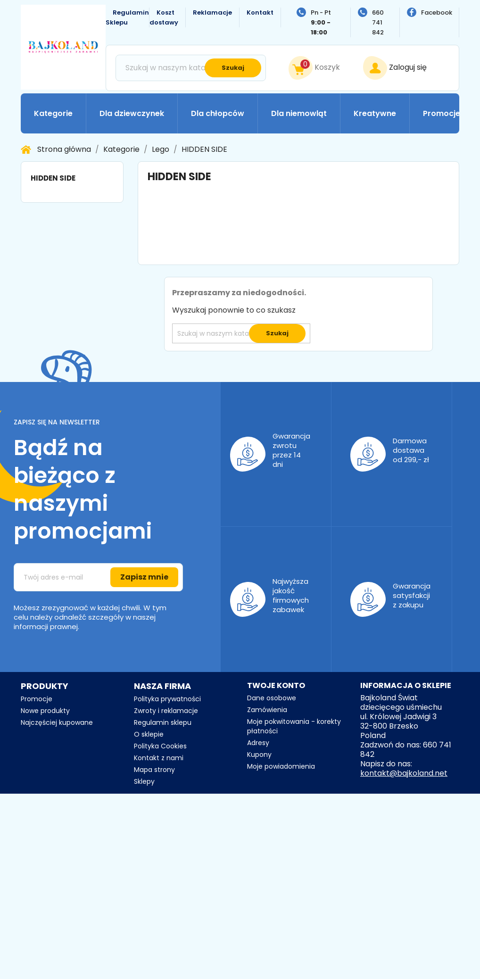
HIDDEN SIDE (53, 178)
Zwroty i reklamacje (166, 710)
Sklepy (144, 781)
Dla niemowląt (299, 113)
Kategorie (53, 113)
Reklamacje (212, 12)
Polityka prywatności (167, 699)
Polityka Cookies (160, 746)
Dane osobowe (271, 698)
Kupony (259, 754)
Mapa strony (154, 769)
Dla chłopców (217, 113)
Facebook (436, 12)
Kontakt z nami (158, 758)
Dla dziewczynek (131, 113)
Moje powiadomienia (281, 766)
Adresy (258, 742)
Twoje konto (276, 685)
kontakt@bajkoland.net (403, 773)
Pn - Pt (321, 22)
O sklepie (149, 734)
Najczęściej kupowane (57, 722)
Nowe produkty (45, 710)
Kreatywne (375, 113)
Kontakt (260, 12)
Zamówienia (267, 709)
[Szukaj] (191, 68)
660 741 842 (378, 22)
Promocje (441, 113)
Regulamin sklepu (162, 722)
